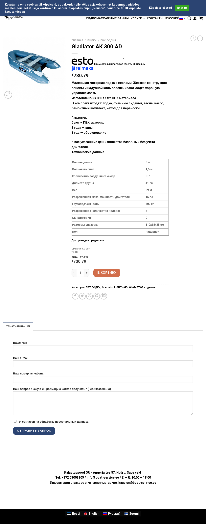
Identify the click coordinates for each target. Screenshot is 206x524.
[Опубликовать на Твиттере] (82, 296)
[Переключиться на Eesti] (73, 513)
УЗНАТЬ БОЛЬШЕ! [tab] (18, 326)
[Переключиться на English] (91, 513)
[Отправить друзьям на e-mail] (89, 296)
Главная (77, 40)
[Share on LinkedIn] (104, 296)
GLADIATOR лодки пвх (142, 287)
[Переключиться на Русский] (112, 513)
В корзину (106, 272)
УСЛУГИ (138, 18)
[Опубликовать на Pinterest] (96, 296)
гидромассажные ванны (107, 18)
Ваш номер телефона (103, 379)
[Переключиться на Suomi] (132, 513)
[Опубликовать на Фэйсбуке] (75, 296)
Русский (175, 18)
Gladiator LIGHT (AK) (115, 287)
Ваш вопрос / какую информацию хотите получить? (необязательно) (103, 402)
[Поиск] (189, 18)
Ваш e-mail (103, 363)
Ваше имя (103, 348)
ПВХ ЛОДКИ (108, 40)
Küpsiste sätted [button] (160, 8)
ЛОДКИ (92, 40)
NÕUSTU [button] (182, 8)
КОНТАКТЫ (155, 18)
